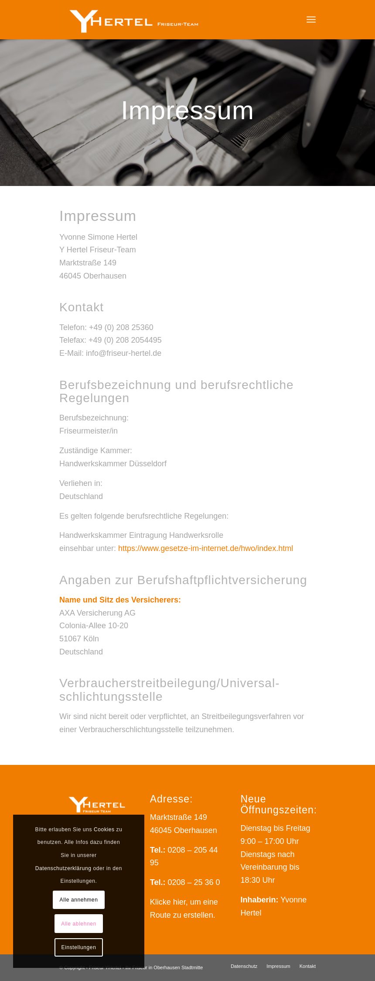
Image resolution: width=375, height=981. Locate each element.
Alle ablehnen (78, 924)
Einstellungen (78, 947)
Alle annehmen (79, 900)
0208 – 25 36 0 (193, 882)
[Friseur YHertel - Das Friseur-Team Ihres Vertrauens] (134, 19)
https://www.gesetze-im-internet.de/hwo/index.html (205, 548)
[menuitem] (311, 19)
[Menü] (311, 19)
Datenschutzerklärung (63, 868)
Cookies (104, 829)
